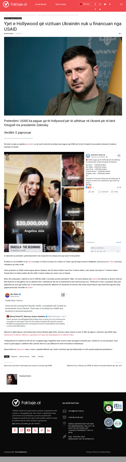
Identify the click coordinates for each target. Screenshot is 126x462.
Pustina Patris (8, 33)
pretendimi (30, 144)
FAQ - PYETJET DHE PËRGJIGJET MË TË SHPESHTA (81, 438)
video (30, 262)
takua (95, 279)
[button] (121, 4)
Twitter (30, 288)
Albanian (85, 4)
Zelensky (40, 356)
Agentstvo (20, 349)
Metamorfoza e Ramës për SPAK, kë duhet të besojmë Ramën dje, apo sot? (94, 366)
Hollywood (14, 356)
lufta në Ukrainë (24, 356)
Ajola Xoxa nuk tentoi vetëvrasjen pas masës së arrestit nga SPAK (28, 366)
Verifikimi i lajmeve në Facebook (26, 15)
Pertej (12, 15)
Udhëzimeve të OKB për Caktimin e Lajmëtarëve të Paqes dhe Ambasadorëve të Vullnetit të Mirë (39, 335)
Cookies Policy (104, 452)
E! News (112, 262)
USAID (33, 356)
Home (6, 15)
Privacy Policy (91, 452)
